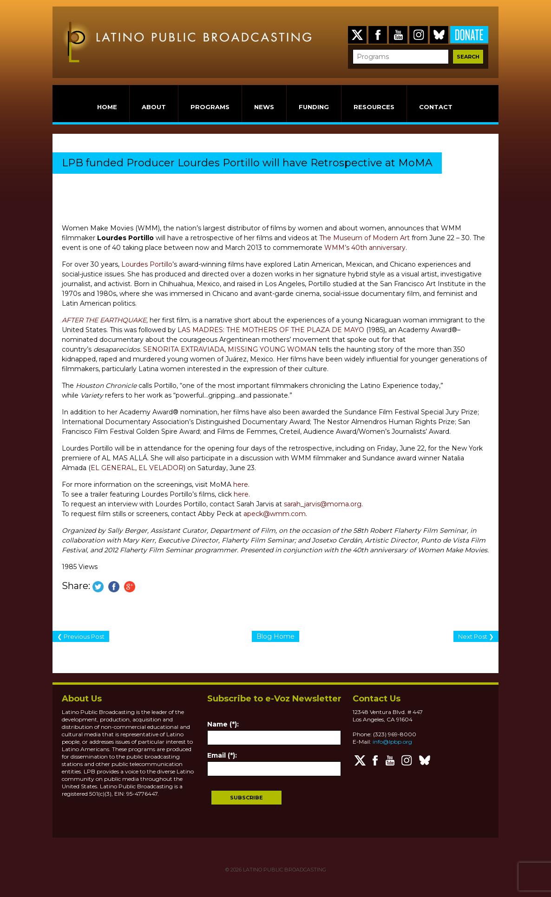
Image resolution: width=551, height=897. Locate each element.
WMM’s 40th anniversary (365, 247)
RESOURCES (374, 107)
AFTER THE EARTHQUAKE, (105, 320)
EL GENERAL (113, 468)
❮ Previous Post (81, 636)
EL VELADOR (161, 468)
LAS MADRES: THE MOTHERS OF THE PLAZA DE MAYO (270, 330)
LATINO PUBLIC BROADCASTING (284, 869)
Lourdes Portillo (146, 264)
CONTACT (436, 107)
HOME (107, 107)
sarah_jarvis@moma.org (322, 504)
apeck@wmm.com (274, 514)
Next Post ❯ (476, 636)
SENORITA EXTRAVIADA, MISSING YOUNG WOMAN (230, 349)
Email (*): (222, 755)
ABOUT (154, 107)
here (240, 484)
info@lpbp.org (392, 741)
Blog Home (275, 636)
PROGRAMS (210, 107)
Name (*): (223, 724)
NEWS (264, 107)
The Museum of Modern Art (364, 238)
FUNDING (314, 107)
